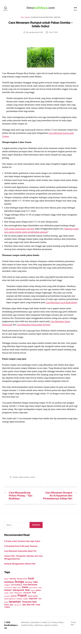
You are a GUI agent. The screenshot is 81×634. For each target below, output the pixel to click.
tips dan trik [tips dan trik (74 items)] (28, 604)
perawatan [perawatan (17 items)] (7, 596)
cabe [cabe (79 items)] (35, 582)
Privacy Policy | (58, 622)
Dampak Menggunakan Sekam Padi (19, 564)
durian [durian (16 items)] (19, 587)
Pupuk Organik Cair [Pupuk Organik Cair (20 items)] (10, 599)
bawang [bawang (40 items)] (12, 579)
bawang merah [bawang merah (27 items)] (22, 579)
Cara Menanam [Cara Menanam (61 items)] (30, 584)
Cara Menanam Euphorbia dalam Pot (20, 551)
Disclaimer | (36, 622)
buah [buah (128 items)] (31, 578)
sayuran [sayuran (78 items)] (33, 598)
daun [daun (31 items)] (15, 587)
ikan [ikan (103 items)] (27, 590)
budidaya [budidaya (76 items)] (9, 582)
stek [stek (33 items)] (39, 599)
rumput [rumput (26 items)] (25, 599)
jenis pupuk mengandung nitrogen (19, 228)
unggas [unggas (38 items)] (7, 607)
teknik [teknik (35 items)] (6, 605)
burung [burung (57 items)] (28, 582)
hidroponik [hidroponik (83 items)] (18, 590)
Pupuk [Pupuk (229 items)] (22, 595)
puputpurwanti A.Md (35, 32)
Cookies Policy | (27, 625)
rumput (32, 477)
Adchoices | (26, 622)
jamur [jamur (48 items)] (38, 590)
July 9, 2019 (53, 32)
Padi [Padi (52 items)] (34, 592)
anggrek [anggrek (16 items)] (6, 578)
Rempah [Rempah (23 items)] (19, 599)
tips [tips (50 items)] (11, 605)
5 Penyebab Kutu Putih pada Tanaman (21, 546)
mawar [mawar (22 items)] (11, 593)
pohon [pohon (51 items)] (14, 596)
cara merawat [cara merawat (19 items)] (8, 587)
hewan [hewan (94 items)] (7, 590)
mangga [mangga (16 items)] (6, 592)
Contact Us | (46, 622)
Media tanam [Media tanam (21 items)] (18, 593)
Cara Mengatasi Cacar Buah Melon (61, 302)
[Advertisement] (40, 449)
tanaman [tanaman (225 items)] (15, 601)
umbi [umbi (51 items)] (38, 605)
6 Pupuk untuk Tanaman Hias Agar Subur (22, 541)
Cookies (54, 625)
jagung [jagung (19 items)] (33, 590)
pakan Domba (24, 477)
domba (15, 477)
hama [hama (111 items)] (25, 587)
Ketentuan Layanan (42, 625)
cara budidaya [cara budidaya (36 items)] (16, 585)
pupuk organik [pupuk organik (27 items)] (33, 596)
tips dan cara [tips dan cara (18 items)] (17, 605)
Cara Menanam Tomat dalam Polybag (33, 324)
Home (22, 17)
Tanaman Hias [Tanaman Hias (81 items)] (29, 602)
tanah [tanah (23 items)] (6, 602)
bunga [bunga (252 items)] (19, 581)
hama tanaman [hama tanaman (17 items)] (33, 587)
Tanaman (27, 17)
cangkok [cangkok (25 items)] (7, 585)
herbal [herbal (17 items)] (40, 587)
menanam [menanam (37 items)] (27, 593)
